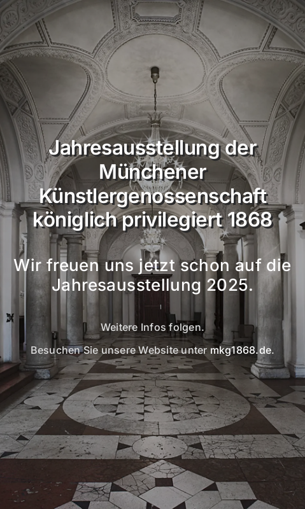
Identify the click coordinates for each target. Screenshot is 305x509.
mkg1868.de (240, 350)
